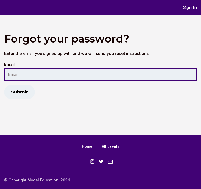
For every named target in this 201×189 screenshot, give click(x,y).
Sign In (190, 7)
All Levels (110, 146)
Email (9, 64)
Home (87, 146)
